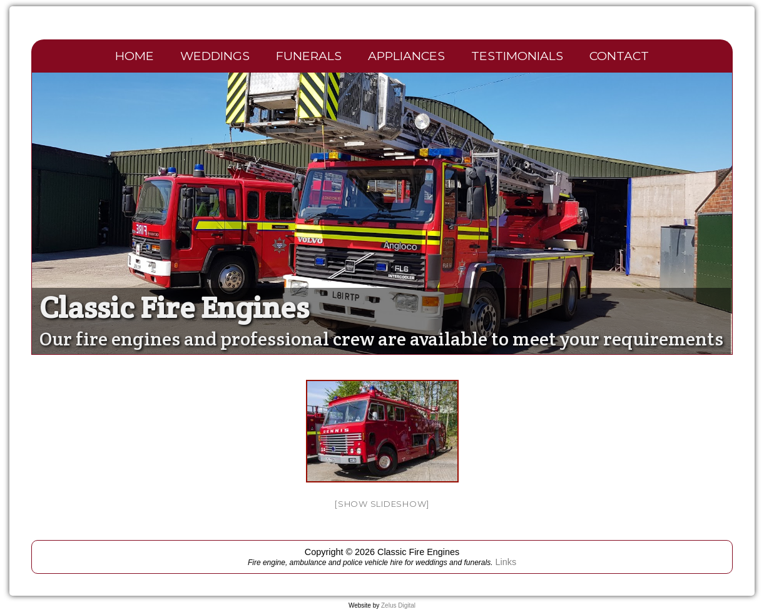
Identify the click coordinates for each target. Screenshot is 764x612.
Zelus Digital (398, 605)
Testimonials (517, 55)
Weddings (215, 55)
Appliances (406, 55)
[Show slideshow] (382, 504)
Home (134, 55)
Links (505, 562)
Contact (619, 55)
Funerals (309, 55)
